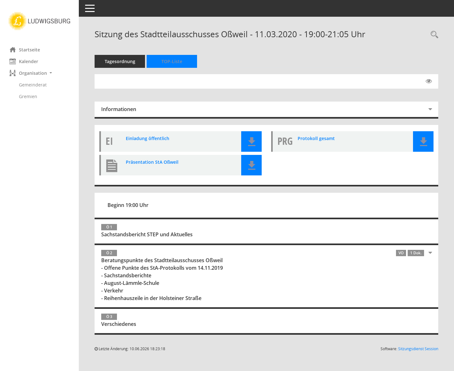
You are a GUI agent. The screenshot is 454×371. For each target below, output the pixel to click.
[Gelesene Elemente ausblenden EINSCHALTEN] (429, 81)
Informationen (118, 109)
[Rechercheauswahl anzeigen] (433, 35)
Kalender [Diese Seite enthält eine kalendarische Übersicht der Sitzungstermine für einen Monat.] (23, 61)
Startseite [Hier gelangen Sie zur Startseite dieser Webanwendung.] (24, 49)
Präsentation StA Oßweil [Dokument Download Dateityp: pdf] (152, 162)
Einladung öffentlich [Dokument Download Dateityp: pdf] (147, 138)
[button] (39, 73)
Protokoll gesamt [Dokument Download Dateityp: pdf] (316, 138)
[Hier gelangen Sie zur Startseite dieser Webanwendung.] (39, 21)
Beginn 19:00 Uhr (128, 205)
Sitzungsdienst (418, 348)
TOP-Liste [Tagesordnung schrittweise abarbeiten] (171, 61)
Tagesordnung (120, 61)
